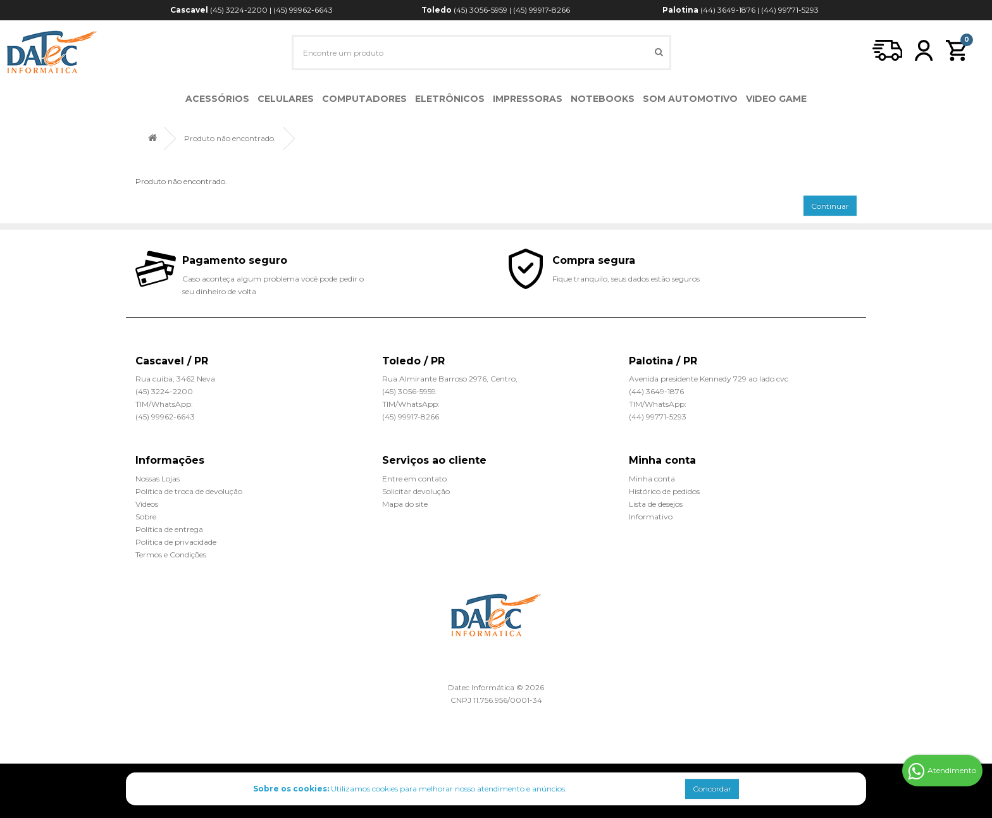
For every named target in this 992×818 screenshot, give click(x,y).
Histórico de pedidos (664, 491)
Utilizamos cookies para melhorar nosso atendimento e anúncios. (410, 788)
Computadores (364, 98)
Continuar (830, 206)
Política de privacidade (175, 542)
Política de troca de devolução (188, 491)
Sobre (145, 516)
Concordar (712, 788)
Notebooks (603, 98)
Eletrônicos (450, 98)
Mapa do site (405, 504)
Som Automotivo (690, 98)
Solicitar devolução (416, 491)
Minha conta (652, 478)
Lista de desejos (656, 504)
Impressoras (527, 98)
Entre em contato (414, 478)
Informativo (651, 516)
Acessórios (217, 98)
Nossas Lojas (157, 478)
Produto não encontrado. (230, 138)
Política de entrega (169, 529)
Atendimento (942, 771)
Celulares (285, 98)
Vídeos (146, 504)
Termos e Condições (170, 554)
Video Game (776, 98)
